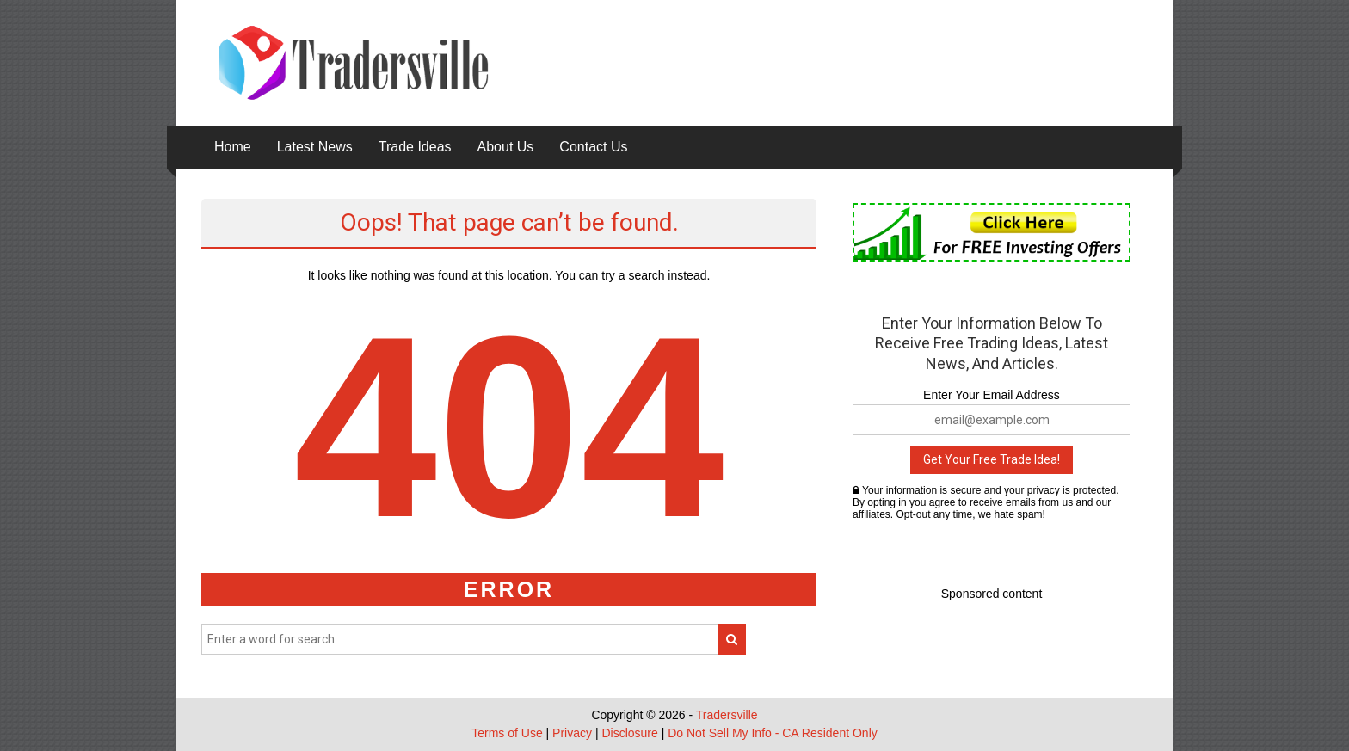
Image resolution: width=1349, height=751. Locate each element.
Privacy (572, 733)
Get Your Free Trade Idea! (991, 459)
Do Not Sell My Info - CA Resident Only (773, 733)
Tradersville (727, 715)
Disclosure (629, 733)
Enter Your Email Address (991, 395)
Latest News (315, 146)
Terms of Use (506, 733)
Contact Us (593, 146)
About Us (505, 146)
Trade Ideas (415, 146)
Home (232, 146)
